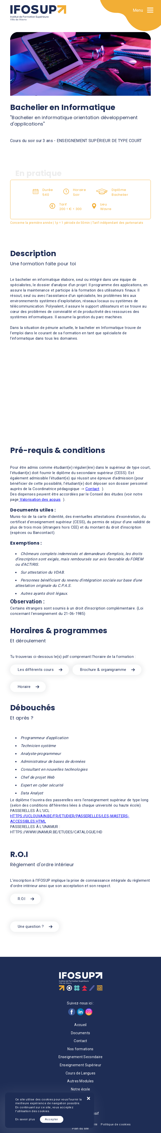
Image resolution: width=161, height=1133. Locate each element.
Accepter (51, 1119)
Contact (92, 489)
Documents (80, 1033)
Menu (138, 10)
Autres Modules (80, 1081)
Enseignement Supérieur (80, 1065)
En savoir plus (25, 1119)
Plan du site (80, 1128)
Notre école (80, 1089)
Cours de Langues (81, 1073)
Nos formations (80, 1049)
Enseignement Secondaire (80, 1057)
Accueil (80, 1025)
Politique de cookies (115, 1124)
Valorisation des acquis (40, 499)
